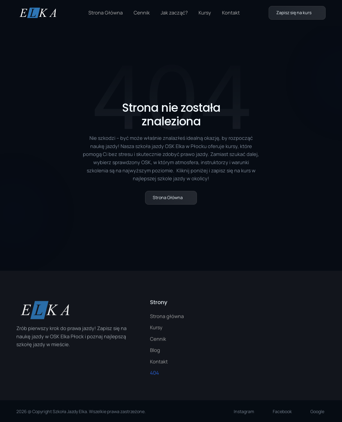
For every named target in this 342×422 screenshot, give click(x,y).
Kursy (205, 12)
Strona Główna (105, 12)
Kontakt (231, 12)
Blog (155, 351)
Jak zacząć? (174, 12)
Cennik (142, 12)
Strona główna (167, 317)
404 (154, 373)
